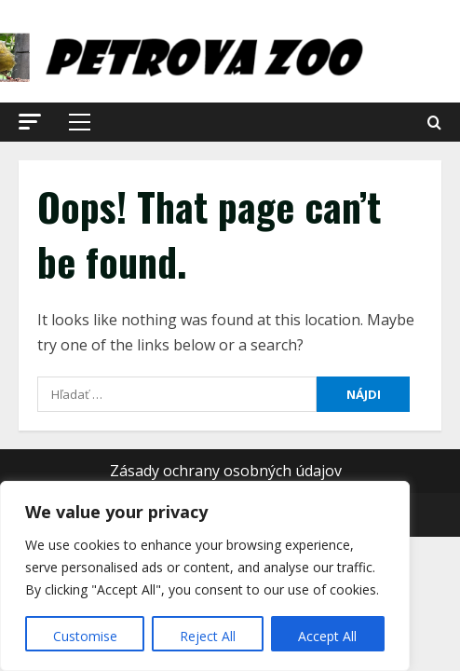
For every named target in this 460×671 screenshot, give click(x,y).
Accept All (327, 636)
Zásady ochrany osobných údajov (226, 470)
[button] (30, 122)
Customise (85, 636)
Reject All (208, 636)
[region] (205, 576)
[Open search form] (434, 122)
